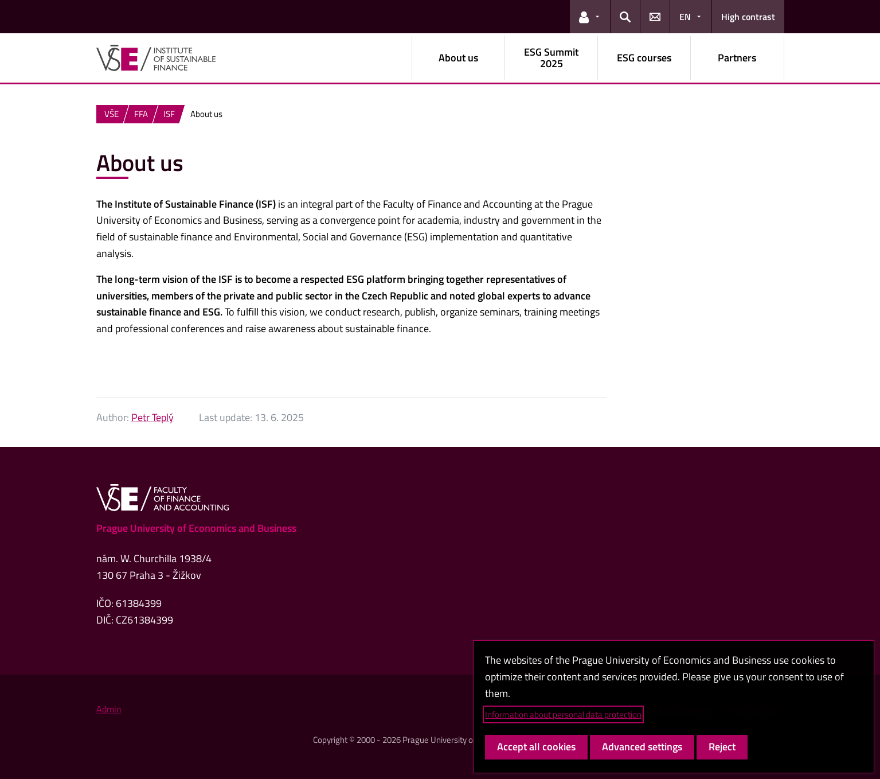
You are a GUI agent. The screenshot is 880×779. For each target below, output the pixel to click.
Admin (109, 709)
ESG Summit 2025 (551, 57)
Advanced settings (642, 746)
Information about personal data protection (563, 714)
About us (458, 57)
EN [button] (685, 17)
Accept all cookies (536, 746)
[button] (590, 16)
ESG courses (644, 57)
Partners (737, 57)
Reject (722, 746)
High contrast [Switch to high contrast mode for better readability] (748, 17)
